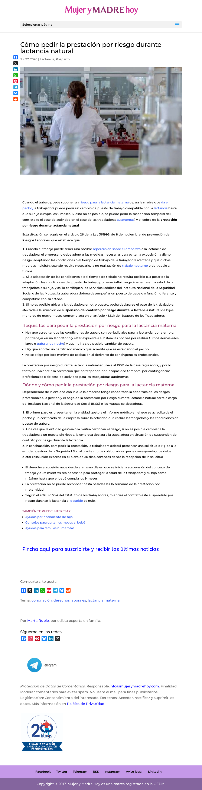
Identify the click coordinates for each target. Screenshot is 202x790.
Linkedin (155, 772)
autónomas (125, 220)
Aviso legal (134, 772)
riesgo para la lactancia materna (104, 202)
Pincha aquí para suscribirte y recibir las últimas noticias (90, 549)
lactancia (160, 208)
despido (76, 501)
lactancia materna (104, 600)
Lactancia (47, 59)
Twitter (61, 772)
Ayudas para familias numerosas (49, 528)
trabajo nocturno (135, 266)
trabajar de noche (50, 344)
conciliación (42, 600)
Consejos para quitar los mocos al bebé (55, 522)
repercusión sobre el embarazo (117, 249)
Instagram (112, 772)
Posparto (63, 59)
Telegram (80, 772)
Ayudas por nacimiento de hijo (49, 517)
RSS (96, 772)
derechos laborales (69, 600)
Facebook (43, 772)
